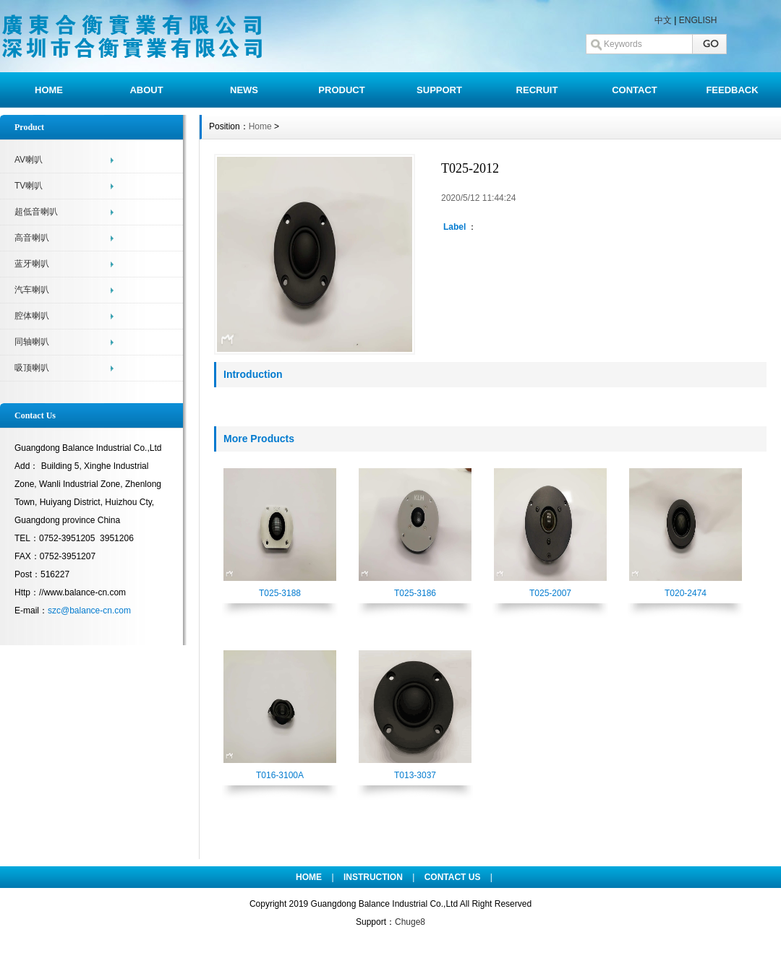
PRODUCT (341, 90)
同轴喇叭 (31, 342)
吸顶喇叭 (31, 368)
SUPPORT (439, 90)
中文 (663, 20)
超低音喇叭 (36, 212)
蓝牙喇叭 (31, 264)
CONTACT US (452, 877)
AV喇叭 (28, 160)
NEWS (244, 90)
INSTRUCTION (373, 877)
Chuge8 (410, 922)
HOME (49, 90)
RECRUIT (537, 90)
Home (260, 126)
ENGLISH (698, 20)
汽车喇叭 (31, 290)
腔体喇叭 (31, 316)
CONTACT (634, 90)
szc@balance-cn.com (89, 610)
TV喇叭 (28, 186)
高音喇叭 (31, 238)
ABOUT (146, 90)
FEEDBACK (732, 90)
